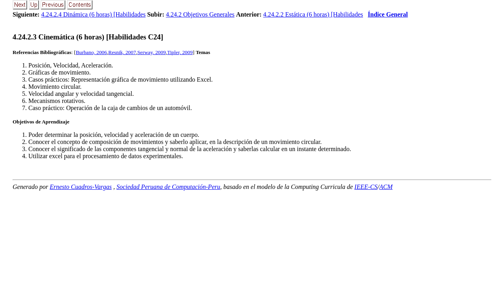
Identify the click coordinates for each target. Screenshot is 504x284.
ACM (386, 186)
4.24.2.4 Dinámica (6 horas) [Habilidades (93, 14)
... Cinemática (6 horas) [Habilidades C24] (88, 37)
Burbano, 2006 (91, 52)
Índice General (388, 14)
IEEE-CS (366, 186)
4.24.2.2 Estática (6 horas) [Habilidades (313, 14)
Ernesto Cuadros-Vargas (81, 186)
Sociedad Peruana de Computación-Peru (168, 186)
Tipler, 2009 (180, 52)
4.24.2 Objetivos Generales (200, 14)
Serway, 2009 (151, 52)
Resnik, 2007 (122, 52)
